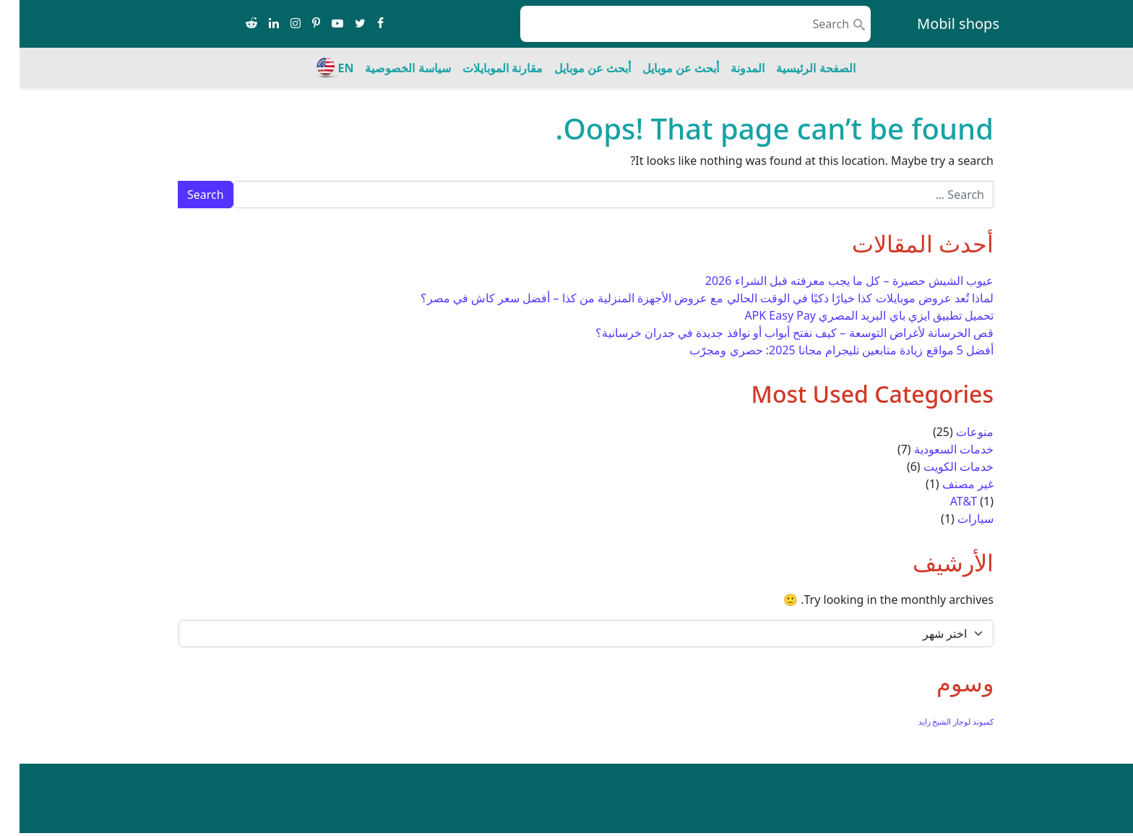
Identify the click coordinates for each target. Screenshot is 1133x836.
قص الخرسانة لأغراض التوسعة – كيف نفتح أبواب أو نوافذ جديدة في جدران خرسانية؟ (775, 333)
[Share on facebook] (361, 24)
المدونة (728, 68)
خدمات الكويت (939, 466)
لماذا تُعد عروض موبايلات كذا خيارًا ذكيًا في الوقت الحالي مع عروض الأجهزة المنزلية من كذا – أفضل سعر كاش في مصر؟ (687, 298)
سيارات (956, 518)
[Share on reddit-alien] (232, 24)
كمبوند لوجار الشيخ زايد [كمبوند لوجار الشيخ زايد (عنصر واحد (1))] (936, 722)
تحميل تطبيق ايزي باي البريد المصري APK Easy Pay (849, 315)
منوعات (955, 432)
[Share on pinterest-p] (297, 24)
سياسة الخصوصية (388, 68)
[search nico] (676, 24)
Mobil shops (938, 23)
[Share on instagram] (276, 24)
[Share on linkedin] (254, 24)
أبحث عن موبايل (661, 68)
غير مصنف (948, 484)
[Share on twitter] (340, 24)
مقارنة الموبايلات (483, 68)
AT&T (944, 501)
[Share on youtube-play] (318, 24)
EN (326, 68)
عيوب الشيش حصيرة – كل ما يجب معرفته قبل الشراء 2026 (830, 281)
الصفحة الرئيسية (796, 68)
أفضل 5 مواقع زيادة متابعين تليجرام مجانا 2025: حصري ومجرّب (822, 350)
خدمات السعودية (934, 449)
